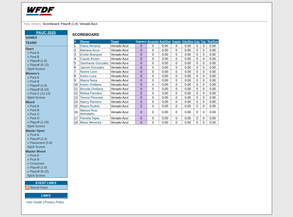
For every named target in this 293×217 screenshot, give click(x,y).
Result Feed (39, 187)
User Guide (34, 202)
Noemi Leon (88, 71)
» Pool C (33, 114)
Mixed (30, 102)
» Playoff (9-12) (38, 65)
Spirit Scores (36, 69)
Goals (176, 41)
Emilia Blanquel (91, 54)
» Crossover (35, 163)
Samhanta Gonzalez (94, 63)
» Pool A (33, 52)
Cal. (197, 41)
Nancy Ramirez (91, 101)
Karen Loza (88, 76)
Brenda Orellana (91, 89)
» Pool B (33, 56)
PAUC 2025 (46, 32)
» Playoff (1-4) (37, 138)
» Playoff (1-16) (38, 122)
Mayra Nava (88, 80)
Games (31, 37)
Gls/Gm (187, 41)
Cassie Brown (90, 58)
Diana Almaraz (90, 46)
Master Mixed (36, 151)
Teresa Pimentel (91, 97)
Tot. (203, 41)
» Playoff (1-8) (37, 60)
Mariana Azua (89, 50)
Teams (31, 42)
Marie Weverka (90, 122)
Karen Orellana (90, 84)
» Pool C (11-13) (39, 93)
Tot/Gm (212, 41)
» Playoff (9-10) (38, 89)
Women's (32, 73)
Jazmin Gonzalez (92, 67)
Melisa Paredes (91, 93)
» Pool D (33, 118)
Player (85, 41)
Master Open (35, 130)
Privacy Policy (54, 202)
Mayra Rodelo (90, 106)
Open (30, 48)
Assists (153, 41)
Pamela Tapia (89, 118)
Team (115, 41)
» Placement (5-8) (39, 142)
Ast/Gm (165, 41)
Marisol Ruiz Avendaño (89, 112)
